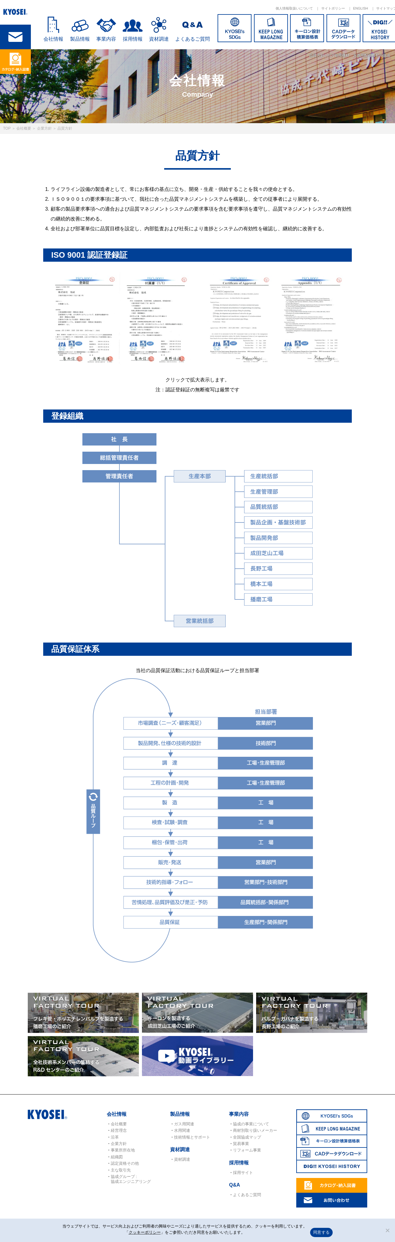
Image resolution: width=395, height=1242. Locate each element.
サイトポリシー (333, 8)
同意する (321, 1232)
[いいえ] (387, 1230)
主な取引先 (121, 1170)
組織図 (117, 1157)
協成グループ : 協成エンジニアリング (131, 1179)
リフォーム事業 (247, 1150)
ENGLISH (360, 8)
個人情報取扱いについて (294, 8)
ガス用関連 (184, 1124)
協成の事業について (251, 1124)
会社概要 (23, 128)
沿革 (115, 1137)
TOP (6, 128)
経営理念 (119, 1130)
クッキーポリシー (145, 1232)
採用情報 (133, 39)
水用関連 (182, 1130)
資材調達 (159, 39)
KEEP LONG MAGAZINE (271, 28)
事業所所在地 (123, 1150)
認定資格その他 (125, 1163)
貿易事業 (241, 1143)
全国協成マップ (247, 1137)
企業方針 (44, 128)
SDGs (235, 28)
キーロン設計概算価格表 (307, 28)
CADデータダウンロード (343, 28)
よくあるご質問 (192, 39)
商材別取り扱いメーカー (255, 1130)
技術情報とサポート (192, 1137)
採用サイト (243, 1172)
